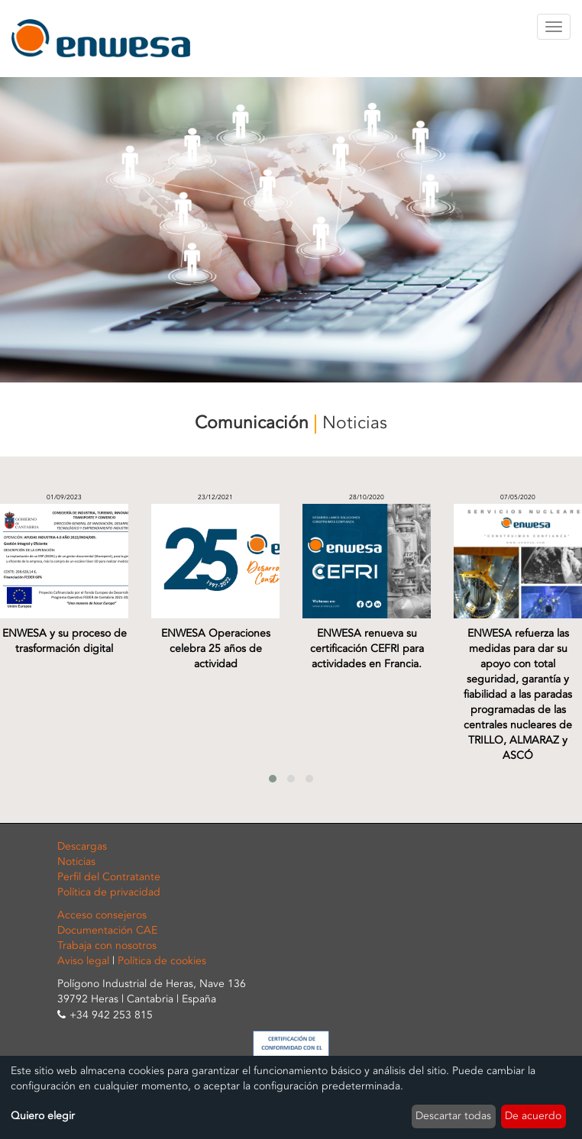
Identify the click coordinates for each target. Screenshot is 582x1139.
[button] (273, 778)
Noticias (76, 861)
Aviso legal (83, 960)
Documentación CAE (107, 930)
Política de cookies (162, 960)
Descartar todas (453, 1115)
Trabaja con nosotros (107, 945)
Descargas (82, 846)
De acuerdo (533, 1115)
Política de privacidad (108, 892)
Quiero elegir (43, 1115)
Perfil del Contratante (108, 877)
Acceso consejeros (102, 915)
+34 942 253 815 (111, 1015)
